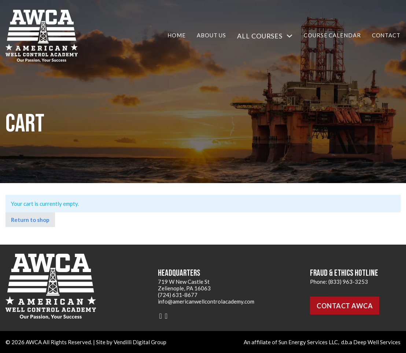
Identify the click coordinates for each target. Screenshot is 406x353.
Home (176, 35)
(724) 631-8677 (178, 294)
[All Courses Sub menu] (289, 36)
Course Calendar (332, 35)
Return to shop (30, 219)
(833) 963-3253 (348, 281)
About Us (211, 35)
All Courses (260, 36)
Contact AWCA (345, 306)
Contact (386, 35)
